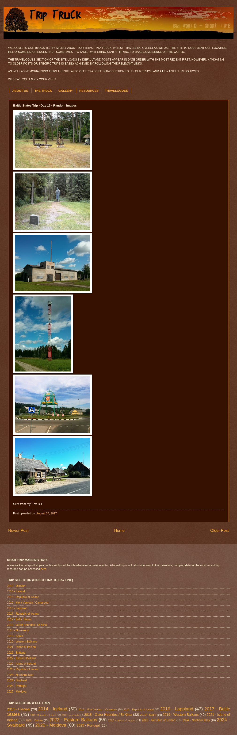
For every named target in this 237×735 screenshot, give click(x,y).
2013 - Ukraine (16, 586)
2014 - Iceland (16, 591)
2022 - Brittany (16, 652)
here (43, 569)
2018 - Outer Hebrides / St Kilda (27, 625)
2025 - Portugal (16, 686)
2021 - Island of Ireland (21, 647)
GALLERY (65, 90)
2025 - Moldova (16, 691)
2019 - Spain (15, 636)
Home (119, 530)
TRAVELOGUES (116, 90)
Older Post (219, 530)
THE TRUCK (43, 90)
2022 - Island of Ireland (21, 663)
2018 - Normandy (18, 630)
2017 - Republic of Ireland (23, 613)
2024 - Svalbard (17, 680)
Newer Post (18, 530)
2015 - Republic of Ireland (23, 597)
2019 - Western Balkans (22, 641)
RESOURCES (89, 90)
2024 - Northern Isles (20, 675)
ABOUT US (20, 90)
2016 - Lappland (17, 608)
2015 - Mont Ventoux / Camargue (27, 602)
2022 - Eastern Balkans (21, 658)
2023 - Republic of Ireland (23, 669)
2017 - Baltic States (19, 619)
